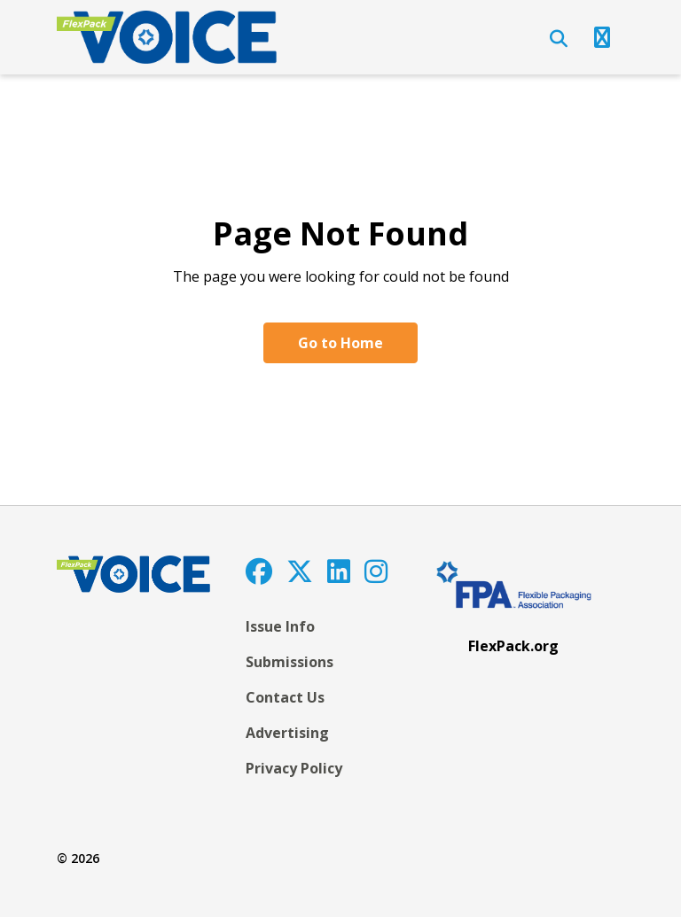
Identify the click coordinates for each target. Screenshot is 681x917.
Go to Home (340, 343)
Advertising (287, 732)
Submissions (289, 662)
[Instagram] (375, 571)
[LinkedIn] (338, 571)
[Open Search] (558, 39)
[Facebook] (259, 571)
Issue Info (280, 626)
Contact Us (285, 697)
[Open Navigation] (602, 37)
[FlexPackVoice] (167, 37)
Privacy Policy (294, 768)
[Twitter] (299, 571)
